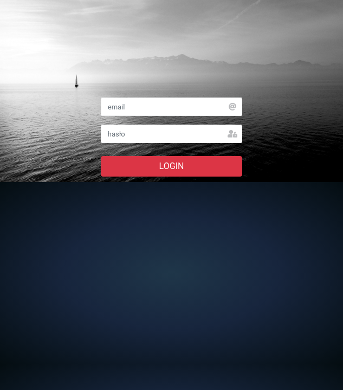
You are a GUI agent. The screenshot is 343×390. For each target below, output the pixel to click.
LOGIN (171, 166)
